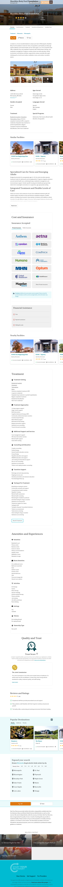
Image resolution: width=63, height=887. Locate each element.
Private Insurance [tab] (16, 228)
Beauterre (14, 737)
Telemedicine (13, 119)
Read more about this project (40, 879)
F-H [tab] (25, 763)
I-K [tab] (28, 763)
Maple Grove (39, 775)
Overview (12, 27)
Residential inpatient (15, 117)
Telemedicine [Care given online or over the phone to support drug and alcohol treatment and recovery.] (15, 387)
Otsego (37, 788)
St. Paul (37, 767)
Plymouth (38, 771)
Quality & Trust (48, 27)
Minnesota (20, 760)
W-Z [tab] (46, 763)
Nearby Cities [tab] (16, 763)
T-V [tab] (42, 763)
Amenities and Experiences (37, 27)
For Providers (42, 873)
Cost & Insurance (19, 27)
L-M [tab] (32, 763)
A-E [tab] (22, 763)
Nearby (12, 719)
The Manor (39, 737)
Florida (24, 719)
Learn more (15, 682)
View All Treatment (17, 520)
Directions (12, 97)
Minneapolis (18, 767)
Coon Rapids (18, 783)
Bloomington (18, 771)
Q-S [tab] (39, 763)
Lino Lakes (17, 788)
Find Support (47, 2)
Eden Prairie (17, 779)
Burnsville (38, 783)
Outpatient (23, 117)
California (18, 719)
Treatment (27, 27)
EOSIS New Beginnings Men (19, 156)
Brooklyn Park (18, 775)
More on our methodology (40, 660)
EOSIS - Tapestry (41, 156)
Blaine (37, 779)
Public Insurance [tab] (27, 228)
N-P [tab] (35, 763)
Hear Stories (35, 2)
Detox (18, 119)
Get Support (31, 873)
